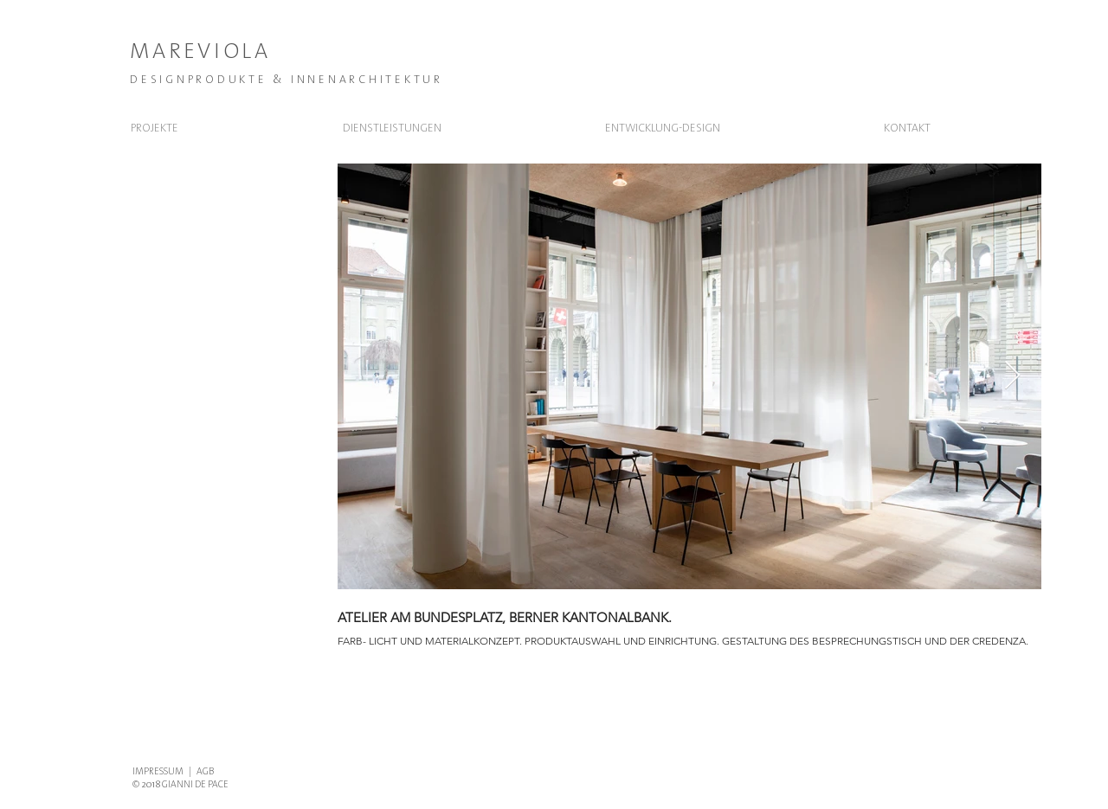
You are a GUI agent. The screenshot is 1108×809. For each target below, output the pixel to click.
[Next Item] (1012, 376)
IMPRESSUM (158, 771)
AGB (205, 771)
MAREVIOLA (200, 50)
